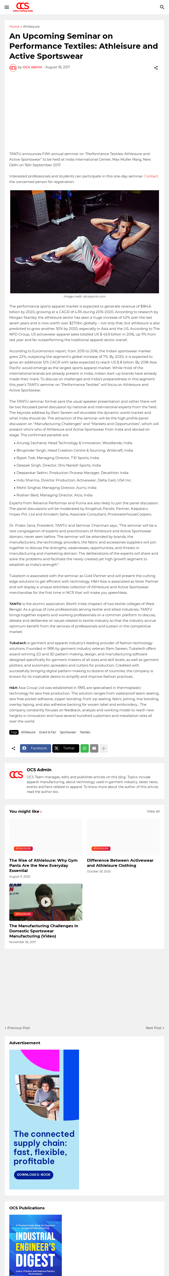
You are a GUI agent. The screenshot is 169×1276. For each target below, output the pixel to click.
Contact (151, 176)
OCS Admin (39, 769)
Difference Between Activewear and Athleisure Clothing (120, 863)
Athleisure (31, 27)
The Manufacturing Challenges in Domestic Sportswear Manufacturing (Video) (43, 930)
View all (153, 811)
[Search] (163, 7)
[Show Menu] (6, 7)
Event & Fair (47, 732)
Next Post (154, 1028)
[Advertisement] (84, 113)
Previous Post (18, 1028)
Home (14, 27)
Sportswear (68, 732)
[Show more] (103, 748)
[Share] (156, 68)
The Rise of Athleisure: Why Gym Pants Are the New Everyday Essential (43, 865)
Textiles (85, 732)
